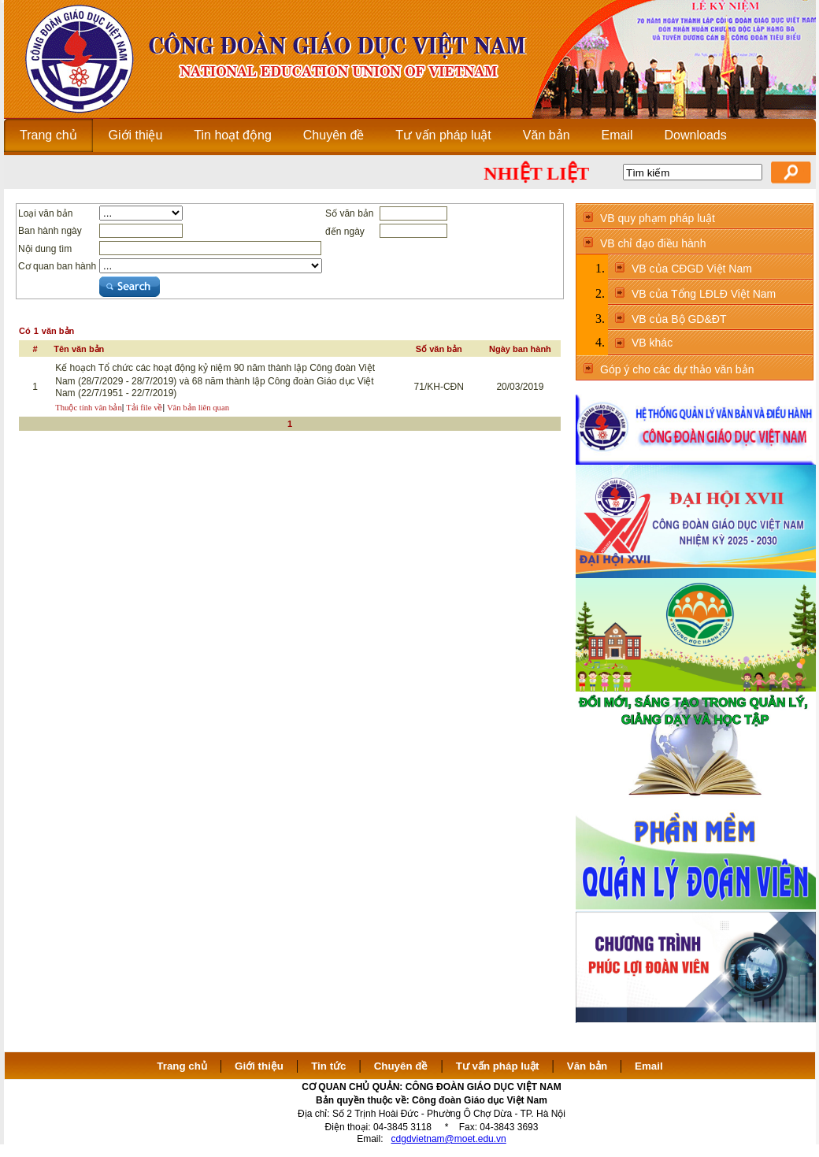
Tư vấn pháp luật (497, 1066)
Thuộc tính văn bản (88, 407)
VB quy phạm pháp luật (657, 218)
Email (649, 1066)
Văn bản (588, 1066)
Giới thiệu (259, 1066)
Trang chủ (182, 1066)
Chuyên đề (401, 1066)
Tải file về (144, 407)
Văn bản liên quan (198, 407)
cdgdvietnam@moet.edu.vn (448, 1138)
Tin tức (328, 1066)
